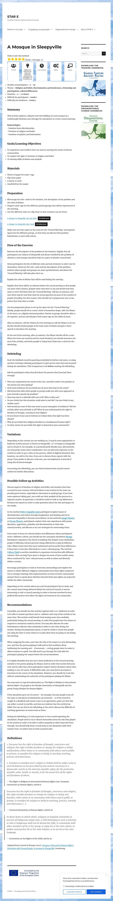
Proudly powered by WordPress (25, 891)
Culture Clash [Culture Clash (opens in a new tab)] (13, 552)
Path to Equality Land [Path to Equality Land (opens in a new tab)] (30, 512)
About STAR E (87, 29)
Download (44, 218)
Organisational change (65, 29)
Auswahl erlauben (74, 892)
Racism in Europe (15, 29)
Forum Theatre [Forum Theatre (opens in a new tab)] (16, 521)
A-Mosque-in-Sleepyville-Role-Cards (20, 224)
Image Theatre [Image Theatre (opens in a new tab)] (68, 518)
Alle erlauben (96, 892)
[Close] (106, 875)
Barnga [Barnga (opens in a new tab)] (69, 537)
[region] (84, 885)
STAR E (13, 16)
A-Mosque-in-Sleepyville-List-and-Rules (22, 218)
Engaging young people (39, 29)
